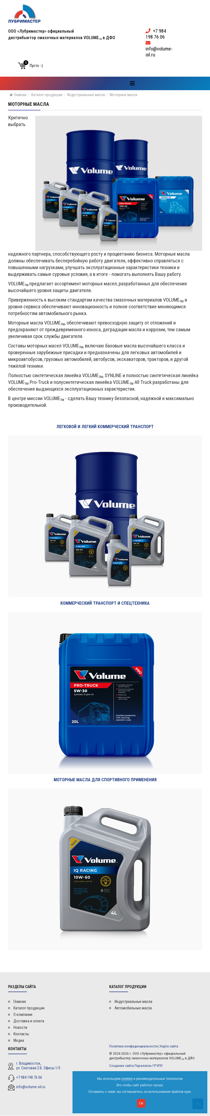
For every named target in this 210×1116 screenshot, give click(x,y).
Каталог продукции (46, 95)
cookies (127, 1079)
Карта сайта (169, 1046)
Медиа (18, 1040)
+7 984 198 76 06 (156, 34)
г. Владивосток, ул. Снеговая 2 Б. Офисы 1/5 (38, 1065)
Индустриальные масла (86, 95)
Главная (20, 95)
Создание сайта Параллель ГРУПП (136, 1066)
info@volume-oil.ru (30, 1087)
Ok (141, 1104)
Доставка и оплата (28, 1021)
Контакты (21, 1034)
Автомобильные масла (133, 1008)
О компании (22, 1014)
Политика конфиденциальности (133, 1046)
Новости (20, 1027)
